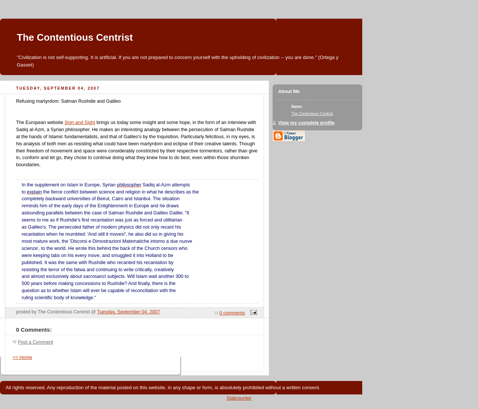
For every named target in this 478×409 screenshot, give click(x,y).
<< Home (22, 357)
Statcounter (239, 398)
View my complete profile (306, 123)
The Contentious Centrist (75, 37)
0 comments (232, 313)
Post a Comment (35, 342)
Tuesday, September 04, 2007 (128, 312)
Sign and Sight (80, 122)
